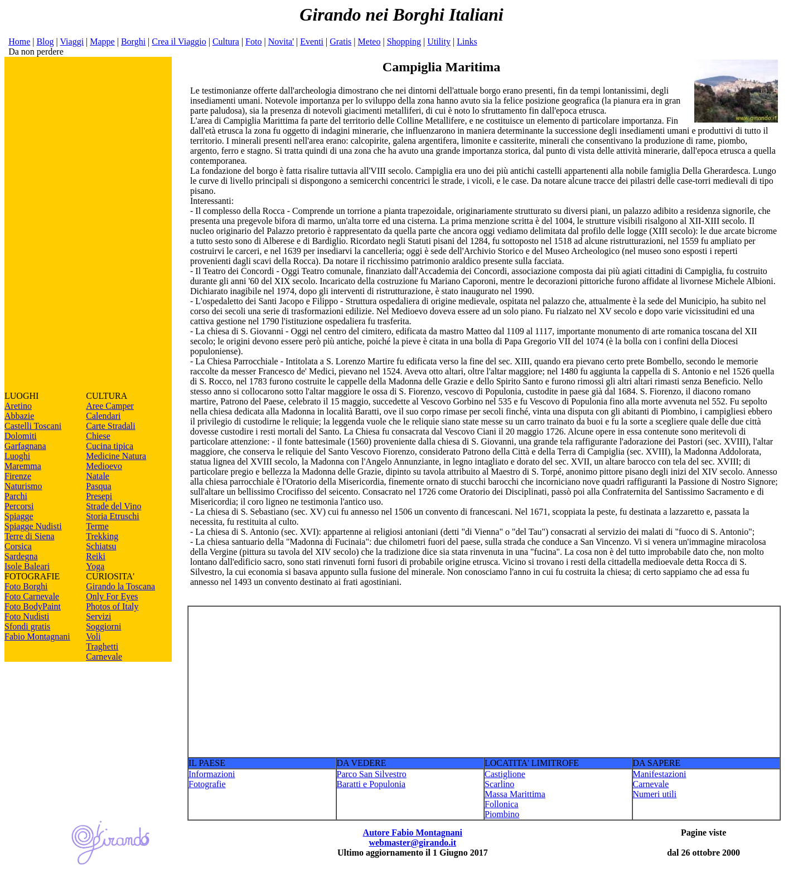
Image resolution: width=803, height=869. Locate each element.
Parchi (15, 496)
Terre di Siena (29, 536)
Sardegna (21, 556)
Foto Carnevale (31, 596)
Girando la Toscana (120, 586)
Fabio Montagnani (37, 636)
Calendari (103, 416)
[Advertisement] (88, 224)
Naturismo (23, 486)
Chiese (98, 436)
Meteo (369, 41)
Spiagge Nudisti (33, 526)
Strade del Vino (113, 506)
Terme (97, 526)
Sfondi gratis (27, 626)
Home (19, 41)
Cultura (225, 41)
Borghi (133, 41)
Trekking (102, 536)
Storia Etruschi (112, 516)
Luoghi (17, 456)
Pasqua (98, 486)
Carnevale (104, 656)
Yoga (95, 566)
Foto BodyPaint (32, 606)
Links (467, 41)
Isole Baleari (27, 566)
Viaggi (72, 41)
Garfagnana (25, 446)
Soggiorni (103, 626)
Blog (45, 41)
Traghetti (102, 646)
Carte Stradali (110, 426)
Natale (97, 476)
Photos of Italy (112, 606)
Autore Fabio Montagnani (412, 832)
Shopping (404, 41)
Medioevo (104, 466)
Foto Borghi (26, 586)
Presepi (99, 496)
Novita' (281, 41)
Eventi (311, 41)
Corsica (18, 546)
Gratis (340, 41)
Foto (253, 41)
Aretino (18, 406)
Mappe (102, 41)
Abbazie (19, 416)
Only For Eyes (112, 596)
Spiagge (18, 516)
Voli (93, 636)
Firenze (17, 476)
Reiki (95, 556)
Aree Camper (110, 406)
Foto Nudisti (26, 616)
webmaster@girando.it (412, 842)
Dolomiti (20, 436)
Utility (439, 41)
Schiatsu (101, 546)
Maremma (22, 466)
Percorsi (18, 506)
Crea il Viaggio (179, 41)
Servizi (98, 616)
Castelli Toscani (32, 426)
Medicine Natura (116, 456)
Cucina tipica (109, 446)
